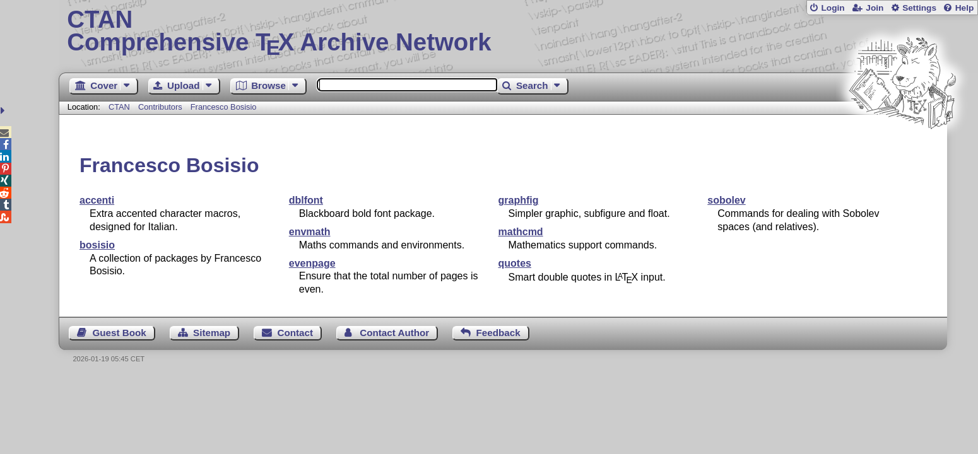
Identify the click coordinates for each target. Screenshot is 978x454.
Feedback (498, 332)
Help (964, 8)
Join (874, 8)
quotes (514, 263)
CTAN (119, 107)
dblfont (306, 200)
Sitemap (211, 332)
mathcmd (520, 231)
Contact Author (394, 332)
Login (832, 8)
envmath (310, 231)
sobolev (726, 200)
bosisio (97, 245)
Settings (919, 8)
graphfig (518, 200)
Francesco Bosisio (224, 107)
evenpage (312, 263)
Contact (295, 332)
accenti (97, 200)
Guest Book (119, 332)
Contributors (160, 107)
